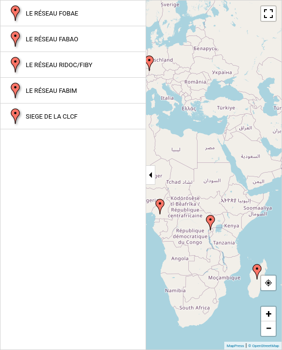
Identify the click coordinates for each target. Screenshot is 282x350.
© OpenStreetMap (263, 346)
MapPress (235, 346)
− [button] (268, 328)
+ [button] (269, 314)
